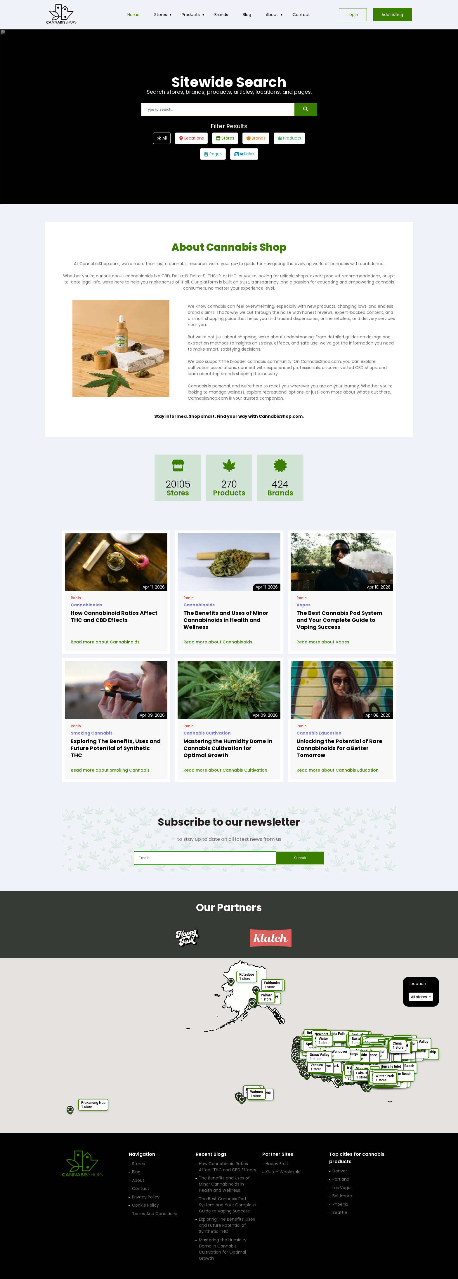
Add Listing (392, 15)
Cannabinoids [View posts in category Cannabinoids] (86, 605)
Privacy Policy (145, 1197)
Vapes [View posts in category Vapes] (303, 605)
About (272, 15)
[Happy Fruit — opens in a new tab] (187, 938)
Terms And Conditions (154, 1214)
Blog (247, 15)
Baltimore (342, 1196)
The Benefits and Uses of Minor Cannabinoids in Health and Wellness (225, 620)
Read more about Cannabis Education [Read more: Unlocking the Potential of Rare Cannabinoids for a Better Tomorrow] (337, 770)
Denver (339, 1171)
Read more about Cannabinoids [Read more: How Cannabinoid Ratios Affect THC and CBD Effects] (105, 642)
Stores (160, 15)
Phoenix (340, 1204)
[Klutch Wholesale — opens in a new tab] (271, 938)
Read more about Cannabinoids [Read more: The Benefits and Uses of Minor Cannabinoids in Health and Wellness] (217, 642)
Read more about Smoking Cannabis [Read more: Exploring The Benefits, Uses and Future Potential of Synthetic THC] (110, 770)
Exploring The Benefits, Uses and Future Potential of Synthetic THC (116, 748)
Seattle (339, 1212)
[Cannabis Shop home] (61, 14)
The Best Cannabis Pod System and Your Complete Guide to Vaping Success (339, 620)
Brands (221, 15)
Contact (301, 15)
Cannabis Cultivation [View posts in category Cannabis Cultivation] (207, 733)
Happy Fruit (277, 1164)
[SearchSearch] (305, 109)
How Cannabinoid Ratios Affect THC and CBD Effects (114, 616)
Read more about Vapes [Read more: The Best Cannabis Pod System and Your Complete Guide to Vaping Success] (322, 642)
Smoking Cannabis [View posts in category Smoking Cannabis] (91, 733)
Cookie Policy (145, 1205)
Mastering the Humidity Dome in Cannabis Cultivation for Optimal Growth (227, 748)
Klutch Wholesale (283, 1172)
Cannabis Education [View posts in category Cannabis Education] (318, 733)
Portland (340, 1179)
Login (353, 15)
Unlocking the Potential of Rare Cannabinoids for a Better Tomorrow (339, 748)
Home (133, 15)
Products (191, 15)
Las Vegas (342, 1188)
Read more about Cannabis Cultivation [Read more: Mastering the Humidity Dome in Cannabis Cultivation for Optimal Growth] (225, 770)
